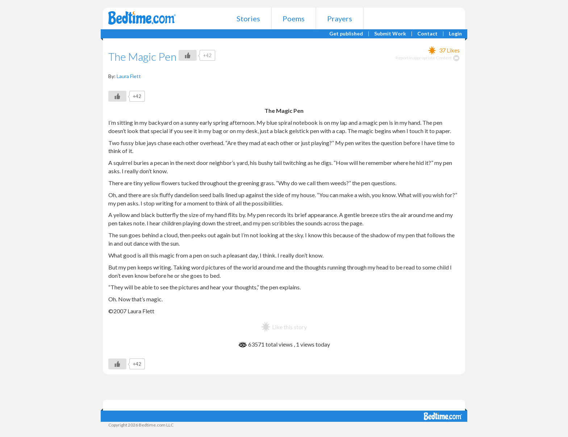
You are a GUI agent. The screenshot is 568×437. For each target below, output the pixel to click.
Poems (294, 18)
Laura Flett (129, 76)
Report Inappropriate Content (428, 57)
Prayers (339, 18)
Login (455, 33)
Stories (248, 18)
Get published (346, 33)
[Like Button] (188, 55)
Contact (427, 33)
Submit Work (390, 33)
